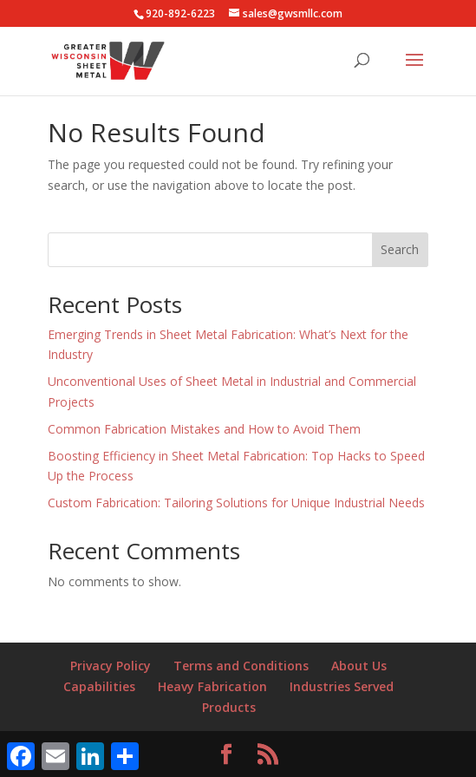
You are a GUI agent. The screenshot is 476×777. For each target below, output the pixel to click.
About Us (359, 665)
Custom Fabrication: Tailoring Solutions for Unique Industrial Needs (236, 502)
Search (400, 249)
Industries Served (342, 686)
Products (229, 707)
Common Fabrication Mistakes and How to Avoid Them (204, 429)
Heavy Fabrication (212, 686)
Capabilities (99, 686)
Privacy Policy (110, 665)
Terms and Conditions (241, 665)
